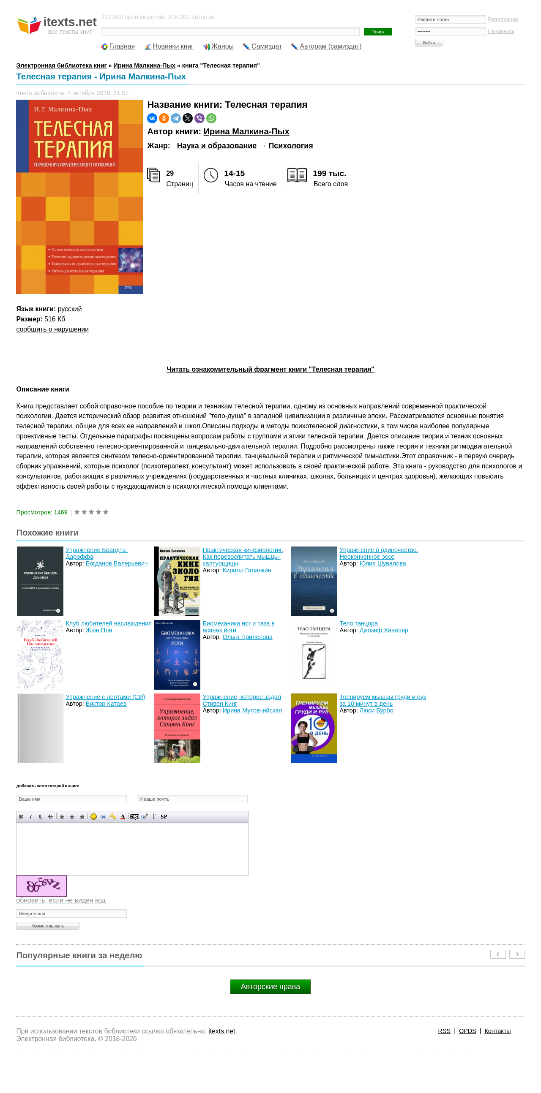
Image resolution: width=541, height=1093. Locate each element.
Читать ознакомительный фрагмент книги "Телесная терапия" (270, 369)
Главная (122, 46)
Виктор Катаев (106, 703)
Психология (290, 145)
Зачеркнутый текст (50, 816)
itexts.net (221, 1031)
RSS (444, 1031)
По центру (72, 816)
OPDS (467, 1031)
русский (70, 309)
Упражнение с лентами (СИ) (105, 696)
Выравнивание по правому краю (82, 816)
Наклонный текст (31, 816)
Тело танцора (358, 623)
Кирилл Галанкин (247, 570)
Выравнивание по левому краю (62, 816)
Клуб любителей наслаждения (109, 623)
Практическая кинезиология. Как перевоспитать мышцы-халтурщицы (242, 556)
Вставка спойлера (164, 816)
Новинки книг (173, 46)
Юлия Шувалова (383, 563)
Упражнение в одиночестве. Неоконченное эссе (378, 553)
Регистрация (503, 19)
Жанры (222, 46)
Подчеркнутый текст (41, 816)
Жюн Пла (99, 630)
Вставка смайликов (93, 816)
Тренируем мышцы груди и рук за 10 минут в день (382, 700)
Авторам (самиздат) (330, 46)
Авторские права (270, 986)
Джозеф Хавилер (384, 630)
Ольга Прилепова (248, 637)
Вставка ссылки (103, 816)
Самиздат (266, 46)
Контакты (497, 1031)
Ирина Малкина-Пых (247, 131)
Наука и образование (217, 145)
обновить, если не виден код (60, 900)
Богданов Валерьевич (117, 563)
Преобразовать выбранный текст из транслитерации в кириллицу (154, 816)
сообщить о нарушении (52, 329)
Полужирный (21, 816)
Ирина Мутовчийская (252, 710)
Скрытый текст (134, 816)
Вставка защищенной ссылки (113, 816)
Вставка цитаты (144, 816)
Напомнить (501, 31)
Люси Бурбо (376, 710)
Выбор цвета (123, 816)
